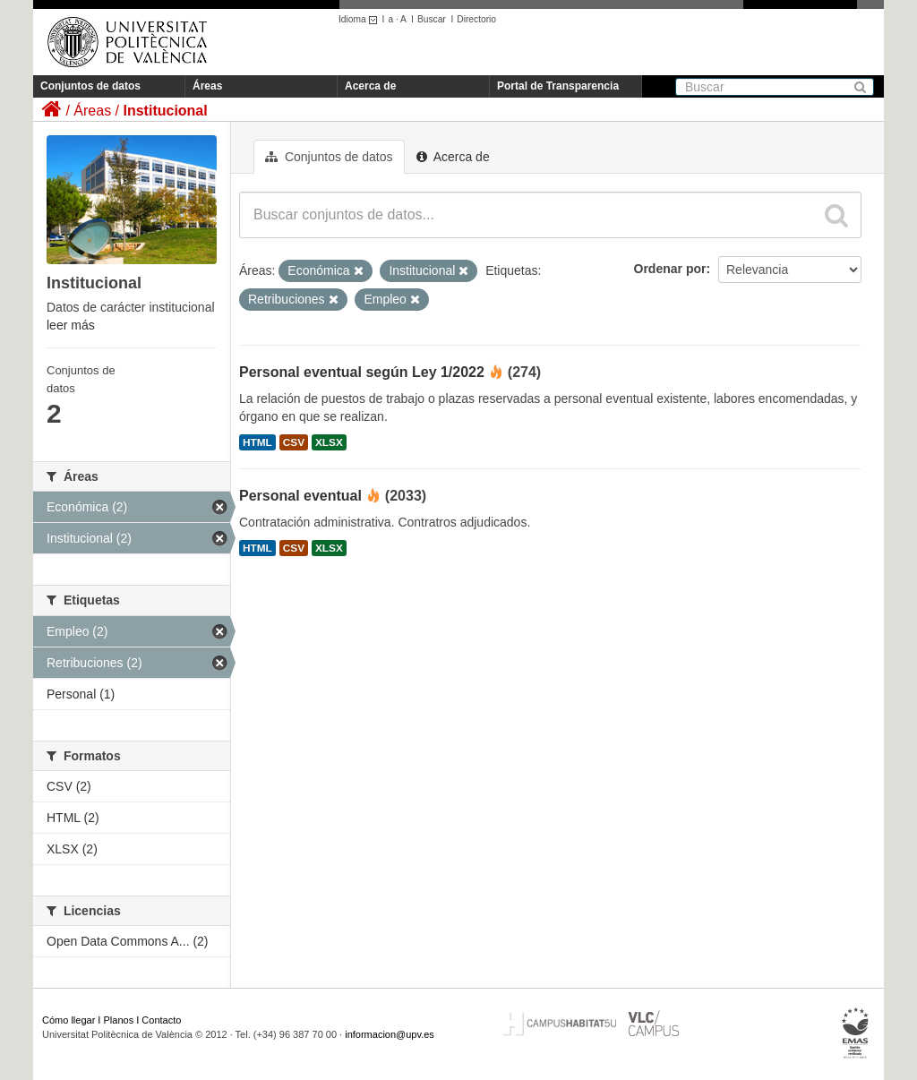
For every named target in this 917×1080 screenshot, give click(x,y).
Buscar (431, 19)
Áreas (207, 86)
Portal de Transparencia (558, 86)
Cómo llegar (68, 1020)
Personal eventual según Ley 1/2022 (361, 372)
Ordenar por (670, 268)
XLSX (329, 442)
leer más (71, 325)
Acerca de (370, 86)
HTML (257, 442)
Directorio (476, 19)
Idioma (360, 19)
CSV (293, 442)
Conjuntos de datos (90, 86)
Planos (119, 1020)
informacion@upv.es (389, 1034)
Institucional (165, 110)
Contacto (161, 1020)
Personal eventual (300, 495)
